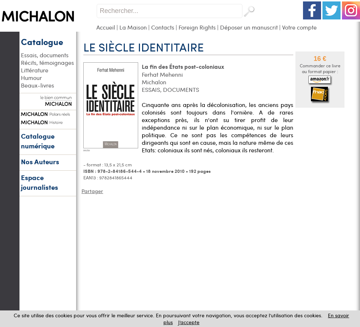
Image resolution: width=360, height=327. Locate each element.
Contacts (162, 27)
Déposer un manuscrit (249, 27)
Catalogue (42, 41)
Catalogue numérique (37, 141)
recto (86, 150)
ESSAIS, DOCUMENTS (170, 89)
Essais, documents (45, 55)
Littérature (34, 70)
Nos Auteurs (40, 161)
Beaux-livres (37, 85)
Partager (92, 191)
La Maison (133, 27)
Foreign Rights (197, 27)
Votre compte (299, 27)
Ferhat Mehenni (162, 74)
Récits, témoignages (47, 62)
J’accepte (188, 322)
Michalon (154, 82)
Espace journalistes (39, 182)
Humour (31, 77)
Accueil (105, 27)
